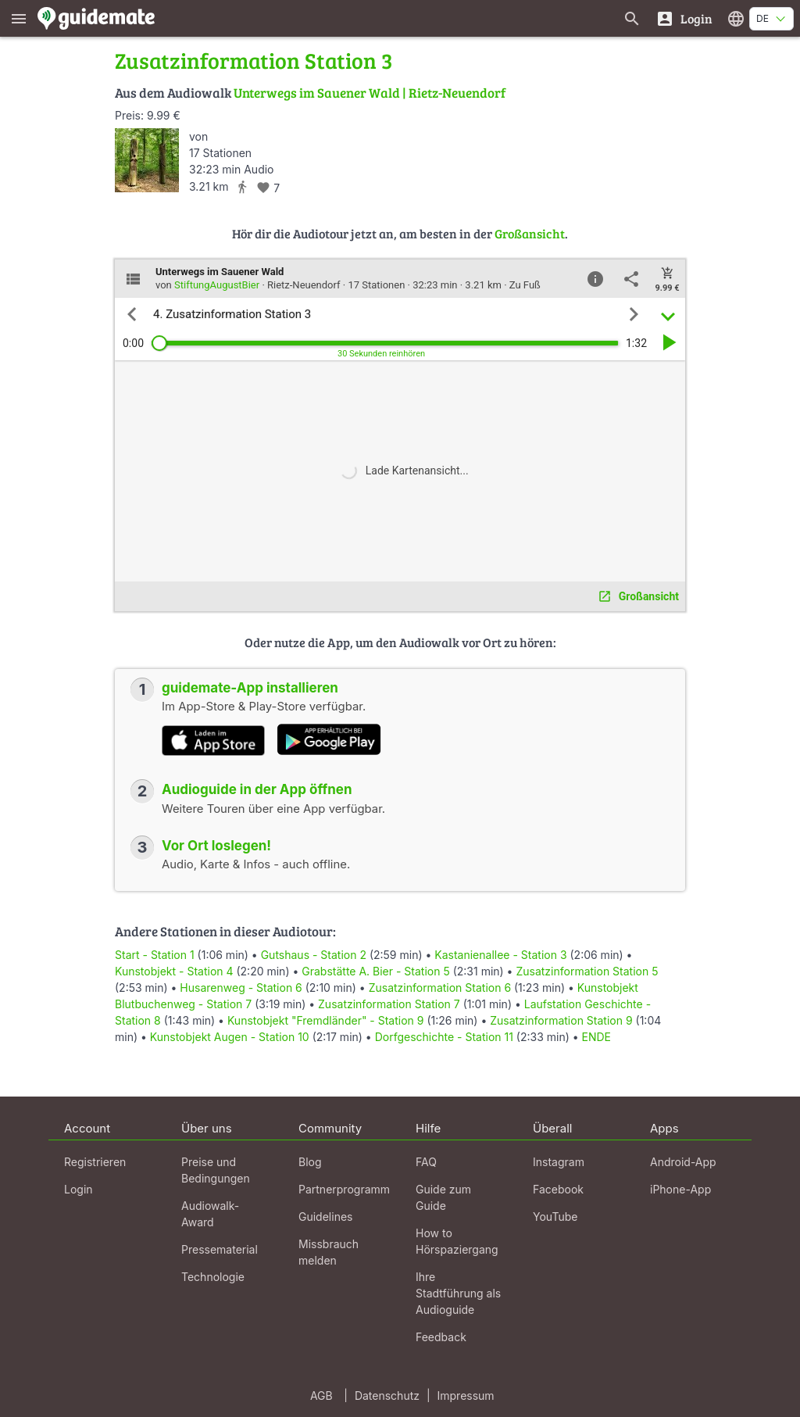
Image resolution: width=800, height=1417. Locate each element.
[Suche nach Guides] (632, 18)
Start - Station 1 (155, 954)
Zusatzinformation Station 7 (389, 1004)
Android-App (683, 1161)
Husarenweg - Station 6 (241, 987)
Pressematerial (219, 1249)
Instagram (558, 1161)
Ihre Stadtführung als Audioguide (458, 1293)
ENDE (596, 1036)
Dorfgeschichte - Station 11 (444, 1036)
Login (78, 1189)
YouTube (555, 1216)
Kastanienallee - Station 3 (500, 954)
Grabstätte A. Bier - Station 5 (375, 971)
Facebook (558, 1189)
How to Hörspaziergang (457, 1241)
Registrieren (95, 1161)
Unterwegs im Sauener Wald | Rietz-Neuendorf (369, 93)
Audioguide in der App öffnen (257, 789)
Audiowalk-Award (210, 1214)
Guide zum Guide (443, 1197)
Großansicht (530, 233)
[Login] (684, 18)
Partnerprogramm (344, 1189)
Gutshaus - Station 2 (313, 954)
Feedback (441, 1337)
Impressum (466, 1395)
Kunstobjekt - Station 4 (174, 971)
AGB (321, 1395)
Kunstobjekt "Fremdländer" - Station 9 (325, 1020)
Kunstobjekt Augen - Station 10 (229, 1036)
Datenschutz (387, 1395)
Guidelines (325, 1216)
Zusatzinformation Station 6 (440, 987)
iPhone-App (680, 1189)
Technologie (213, 1276)
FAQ (426, 1161)
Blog (310, 1161)
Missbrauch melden (328, 1252)
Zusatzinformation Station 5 (587, 971)
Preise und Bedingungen (215, 1170)
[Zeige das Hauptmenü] (19, 18)
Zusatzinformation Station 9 (561, 1020)
